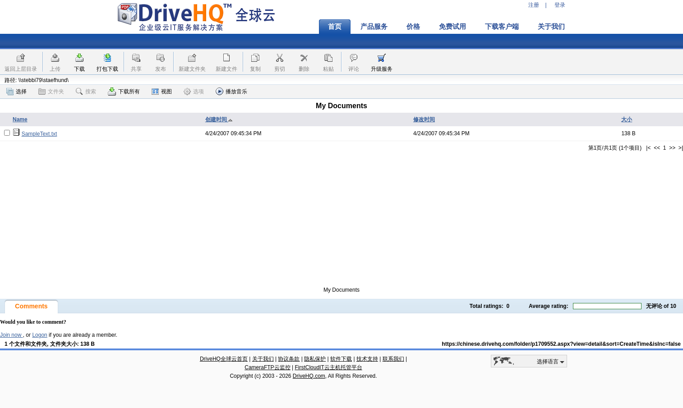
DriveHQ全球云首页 (224, 359)
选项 (194, 91)
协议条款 (289, 359)
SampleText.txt (39, 134)
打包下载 (107, 69)
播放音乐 (231, 91)
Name (20, 119)
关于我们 (551, 26)
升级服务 (381, 69)
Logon (39, 335)
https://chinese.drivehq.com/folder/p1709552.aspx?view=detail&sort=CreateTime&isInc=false (561, 344)
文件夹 (51, 91)
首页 (335, 26)
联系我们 (393, 359)
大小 (626, 119)
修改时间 (424, 119)
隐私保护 (315, 359)
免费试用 (452, 26)
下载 (79, 69)
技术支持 (367, 359)
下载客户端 (502, 26)
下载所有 (124, 91)
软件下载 (341, 359)
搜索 (86, 91)
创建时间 (219, 119)
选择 (16, 91)
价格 (413, 26)
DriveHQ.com (309, 376)
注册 (533, 5)
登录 (559, 5)
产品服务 (374, 26)
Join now (11, 335)
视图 (162, 91)
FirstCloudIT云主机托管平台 (328, 367)
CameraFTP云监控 (267, 367)
